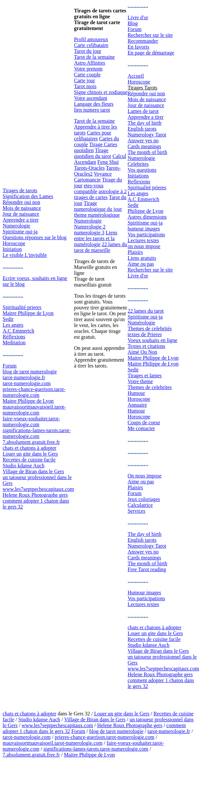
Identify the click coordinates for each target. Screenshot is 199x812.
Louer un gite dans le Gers (30, 454)
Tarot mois (85, 86)
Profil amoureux (91, 39)
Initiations (138, 176)
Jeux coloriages (143, 499)
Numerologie (16, 225)
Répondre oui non (21, 202)
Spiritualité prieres (22, 307)
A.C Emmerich (18, 331)
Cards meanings (144, 146)
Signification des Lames (28, 196)
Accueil (135, 76)
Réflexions (14, 336)
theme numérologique (97, 215)
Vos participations (146, 234)
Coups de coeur (143, 422)
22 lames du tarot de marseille (100, 247)
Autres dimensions (147, 217)
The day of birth (144, 123)
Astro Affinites (89, 63)
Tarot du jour (87, 51)
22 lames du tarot (145, 311)
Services (136, 511)
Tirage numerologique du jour (98, 206)
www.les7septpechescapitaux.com (38, 489)
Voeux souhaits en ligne (152, 340)
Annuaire (137, 405)
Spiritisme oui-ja (20, 231)
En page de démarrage (150, 52)
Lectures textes (143, 240)
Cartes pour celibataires (92, 135)
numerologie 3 (89, 232)
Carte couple (87, 74)
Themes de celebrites (149, 387)
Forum (10, 365)
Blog (132, 23)
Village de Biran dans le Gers (33, 471)
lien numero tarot (92, 110)
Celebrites (138, 164)
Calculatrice (140, 505)
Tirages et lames (144, 375)
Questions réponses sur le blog (35, 237)
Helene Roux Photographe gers (35, 495)
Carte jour (84, 80)
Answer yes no (142, 140)
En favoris (138, 47)
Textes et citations (146, 346)
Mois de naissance (22, 208)
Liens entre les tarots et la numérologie (95, 238)
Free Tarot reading (146, 569)
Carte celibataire (91, 45)
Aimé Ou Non (142, 352)
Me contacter (141, 428)
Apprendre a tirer (21, 220)
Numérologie (141, 322)
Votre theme (140, 381)
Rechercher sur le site (150, 35)
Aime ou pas (140, 264)
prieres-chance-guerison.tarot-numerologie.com (34, 392)
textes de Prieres (144, 334)
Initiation (12, 249)
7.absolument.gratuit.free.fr (31, 442)
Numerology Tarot (146, 134)
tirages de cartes (91, 197)
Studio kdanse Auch (23, 465)
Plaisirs (135, 252)
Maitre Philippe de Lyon (28, 313)
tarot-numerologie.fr (24, 377)
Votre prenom (88, 68)
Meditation (14, 342)
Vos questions (141, 170)
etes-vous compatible (88, 188)
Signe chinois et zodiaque (100, 92)
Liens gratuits (141, 258)
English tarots (141, 129)
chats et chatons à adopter (29, 448)
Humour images (144, 592)
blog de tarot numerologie (30, 371)
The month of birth (147, 152)
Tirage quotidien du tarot (92, 153)
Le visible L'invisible (25, 255)
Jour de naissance (21, 214)
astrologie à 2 (113, 191)
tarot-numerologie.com (27, 383)
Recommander (142, 41)
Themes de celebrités (149, 328)
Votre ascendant (90, 98)
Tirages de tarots (20, 190)
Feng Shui (108, 162)
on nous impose (143, 246)
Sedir (8, 319)
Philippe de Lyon (145, 211)
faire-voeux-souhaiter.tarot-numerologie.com (31, 421)
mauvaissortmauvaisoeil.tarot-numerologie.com (34, 409)
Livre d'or (137, 17)
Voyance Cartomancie (92, 176)
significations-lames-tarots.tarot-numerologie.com (37, 433)
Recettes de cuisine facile (29, 459)
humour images (143, 228)
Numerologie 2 (89, 226)
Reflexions (138, 181)
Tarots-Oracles (89, 168)
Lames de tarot (142, 111)
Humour (136, 393)
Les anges (13, 325)
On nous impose (144, 475)
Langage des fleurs (93, 104)
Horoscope (14, 243)
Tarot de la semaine (94, 57)
